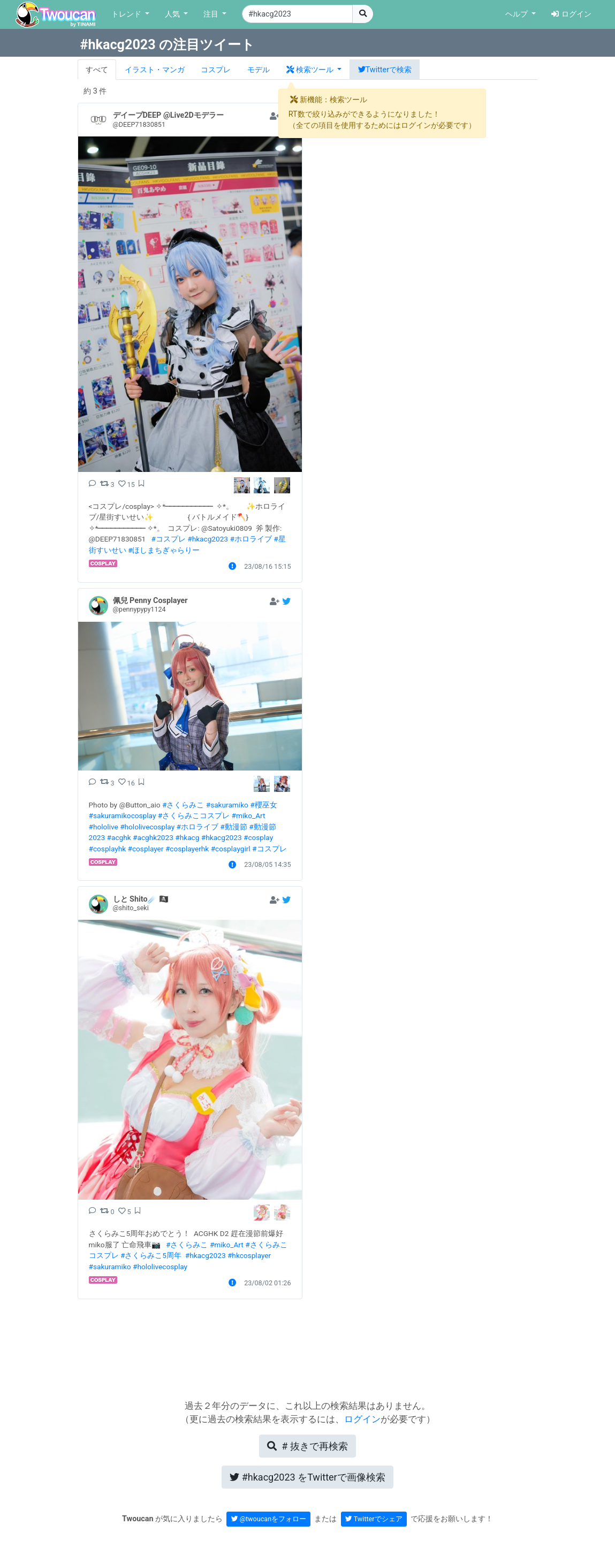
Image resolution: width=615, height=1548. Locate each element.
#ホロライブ (250, 539)
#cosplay (258, 837)
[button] (314, 69)
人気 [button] (173, 14)
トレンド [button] (127, 14)
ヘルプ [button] (517, 14)
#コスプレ (168, 539)
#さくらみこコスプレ (194, 815)
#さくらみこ (183, 804)
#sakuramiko (227, 804)
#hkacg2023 (207, 539)
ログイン (571, 14)
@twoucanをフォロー (269, 1519)
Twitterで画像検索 (307, 1477)
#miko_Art (248, 815)
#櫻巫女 (263, 804)
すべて (97, 69)
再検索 (307, 1446)
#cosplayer (146, 848)
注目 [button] (212, 14)
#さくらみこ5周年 (150, 1255)
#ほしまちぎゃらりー (164, 550)
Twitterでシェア (374, 1519)
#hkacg (187, 837)
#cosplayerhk (187, 848)
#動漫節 (233, 826)
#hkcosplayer (249, 1255)
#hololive (103, 826)
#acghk (119, 837)
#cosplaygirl (230, 848)
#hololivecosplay (147, 826)
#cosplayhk (107, 848)
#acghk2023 (153, 837)
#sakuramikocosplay (122, 815)
